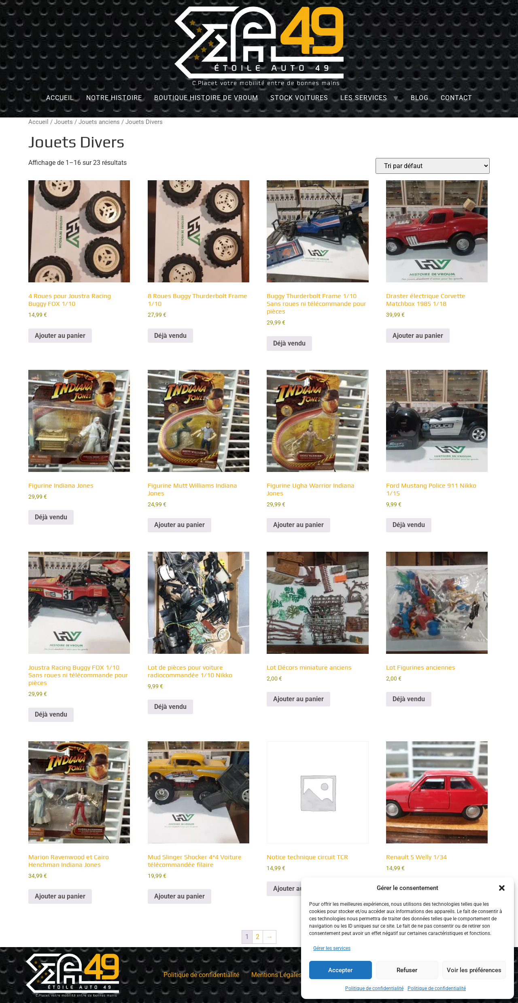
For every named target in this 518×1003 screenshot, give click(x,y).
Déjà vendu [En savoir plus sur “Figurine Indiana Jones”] (51, 517)
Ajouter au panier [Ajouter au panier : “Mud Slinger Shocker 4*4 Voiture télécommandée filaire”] (179, 896)
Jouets (63, 122)
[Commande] (433, 166)
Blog (420, 98)
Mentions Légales (276, 975)
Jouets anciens (99, 122)
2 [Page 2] (257, 937)
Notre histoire (114, 98)
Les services (363, 98)
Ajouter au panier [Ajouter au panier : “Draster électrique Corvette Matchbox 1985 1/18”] (418, 335)
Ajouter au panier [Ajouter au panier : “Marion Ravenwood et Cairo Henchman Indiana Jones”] (60, 896)
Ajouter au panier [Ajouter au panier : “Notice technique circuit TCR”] (298, 888)
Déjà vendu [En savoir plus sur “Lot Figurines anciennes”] (409, 699)
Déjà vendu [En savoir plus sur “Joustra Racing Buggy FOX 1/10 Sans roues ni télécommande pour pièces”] (51, 714)
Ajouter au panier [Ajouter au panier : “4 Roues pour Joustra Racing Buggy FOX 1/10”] (60, 335)
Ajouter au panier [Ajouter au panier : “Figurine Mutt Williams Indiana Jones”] (179, 525)
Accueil (60, 98)
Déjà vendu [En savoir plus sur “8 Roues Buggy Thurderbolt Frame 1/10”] (170, 335)
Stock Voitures (299, 98)
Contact (456, 98)
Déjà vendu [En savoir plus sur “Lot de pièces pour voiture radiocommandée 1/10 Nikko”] (170, 707)
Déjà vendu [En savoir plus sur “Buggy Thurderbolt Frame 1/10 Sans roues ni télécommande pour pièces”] (289, 343)
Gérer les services (331, 948)
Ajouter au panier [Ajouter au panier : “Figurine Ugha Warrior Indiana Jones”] (298, 525)
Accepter (340, 970)
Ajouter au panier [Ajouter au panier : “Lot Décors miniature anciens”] (298, 699)
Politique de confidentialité (374, 988)
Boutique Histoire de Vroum (206, 98)
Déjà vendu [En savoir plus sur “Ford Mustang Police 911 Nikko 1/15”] (409, 525)
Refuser (407, 970)
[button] (502, 888)
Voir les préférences (474, 970)
